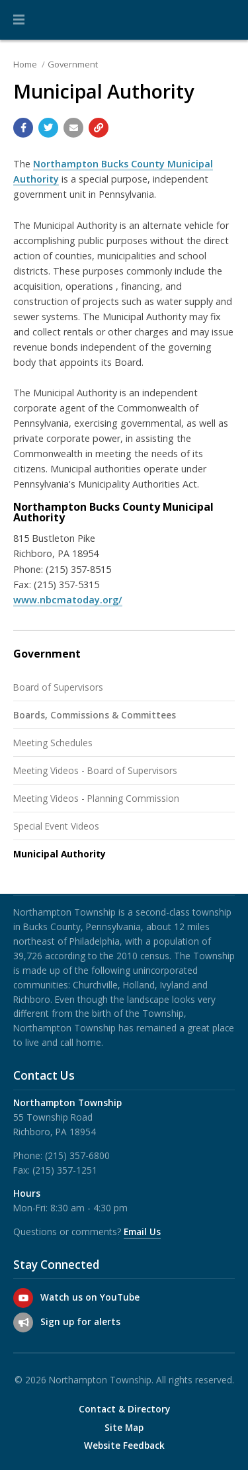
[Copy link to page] (98, 128)
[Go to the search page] (227, 20)
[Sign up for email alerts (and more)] (23, 1322)
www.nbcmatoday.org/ (67, 599)
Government (73, 64)
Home (25, 64)
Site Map (124, 1427)
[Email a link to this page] (73, 128)
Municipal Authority (59, 853)
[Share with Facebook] (23, 128)
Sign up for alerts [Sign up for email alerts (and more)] (80, 1321)
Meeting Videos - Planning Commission (96, 798)
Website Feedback (124, 1445)
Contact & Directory (124, 1409)
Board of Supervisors (58, 687)
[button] (18, 20)
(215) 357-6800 (77, 1155)
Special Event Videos (56, 826)
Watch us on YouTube (90, 1297)
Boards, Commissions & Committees (94, 715)
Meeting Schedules (53, 742)
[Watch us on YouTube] (23, 1298)
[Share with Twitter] (48, 128)
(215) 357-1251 (64, 1170)
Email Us (142, 1231)
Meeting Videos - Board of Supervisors (95, 770)
